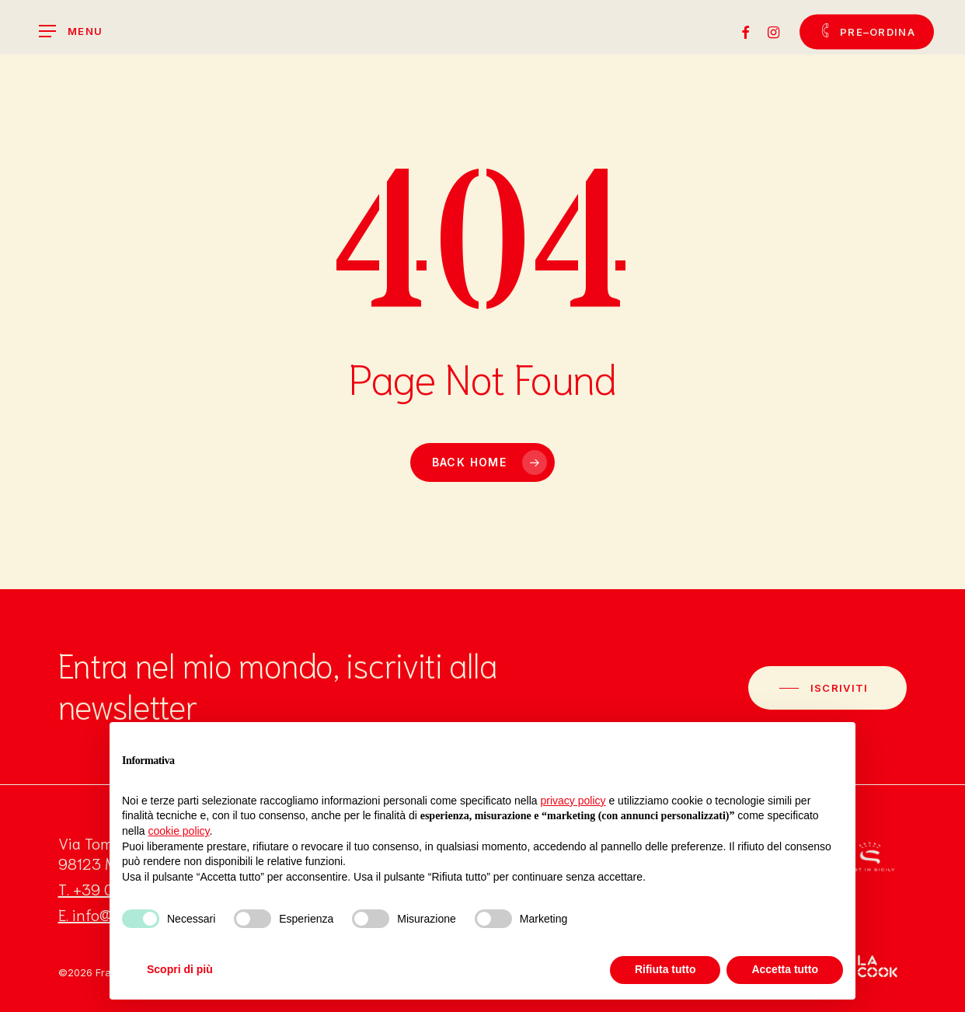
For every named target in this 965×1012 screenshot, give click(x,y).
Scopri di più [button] (180, 969)
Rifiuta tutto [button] (665, 969)
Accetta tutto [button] (784, 969)
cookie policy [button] (178, 831)
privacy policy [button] (573, 800)
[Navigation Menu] (71, 31)
